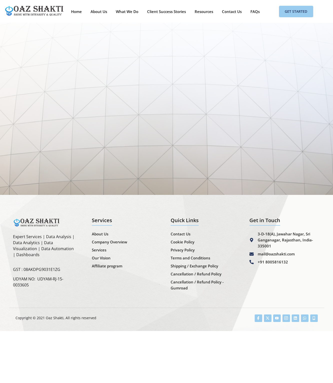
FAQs (255, 11)
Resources (204, 11)
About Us (99, 11)
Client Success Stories (166, 11)
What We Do (127, 11)
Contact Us (232, 11)
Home (76, 11)
